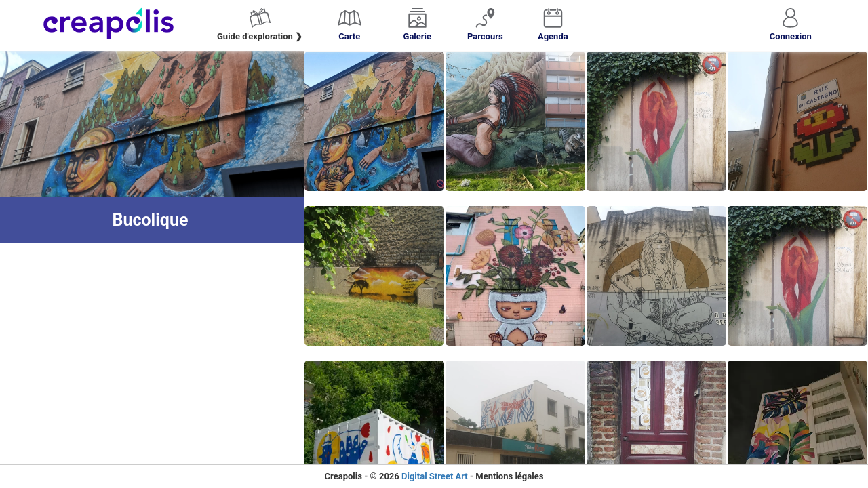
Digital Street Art (434, 476)
